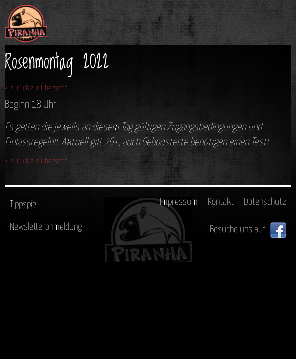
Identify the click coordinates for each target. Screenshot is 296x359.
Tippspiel (24, 204)
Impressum (179, 202)
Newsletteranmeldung (46, 227)
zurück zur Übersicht (38, 88)
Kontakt (221, 202)
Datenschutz (265, 202)
